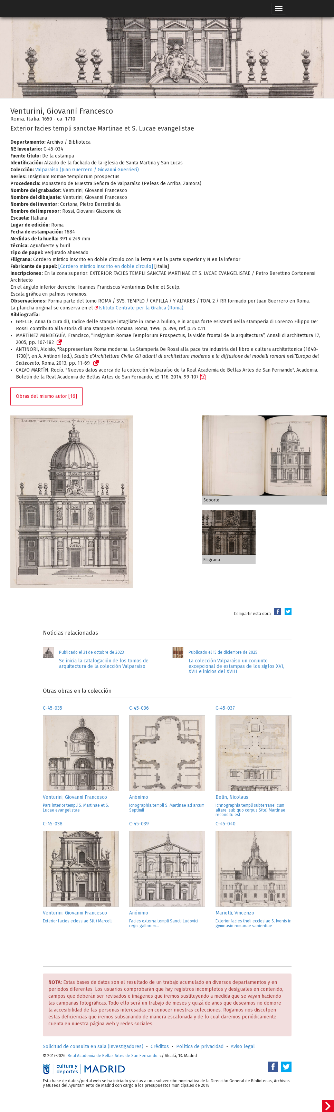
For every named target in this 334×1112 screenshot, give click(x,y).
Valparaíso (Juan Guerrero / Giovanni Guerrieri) (87, 170)
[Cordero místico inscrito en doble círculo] (105, 266)
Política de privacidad (199, 1046)
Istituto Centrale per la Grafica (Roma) (138, 308)
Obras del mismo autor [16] (46, 396)
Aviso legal (243, 1046)
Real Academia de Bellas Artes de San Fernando (113, 1055)
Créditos (160, 1046)
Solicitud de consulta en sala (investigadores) (93, 1046)
